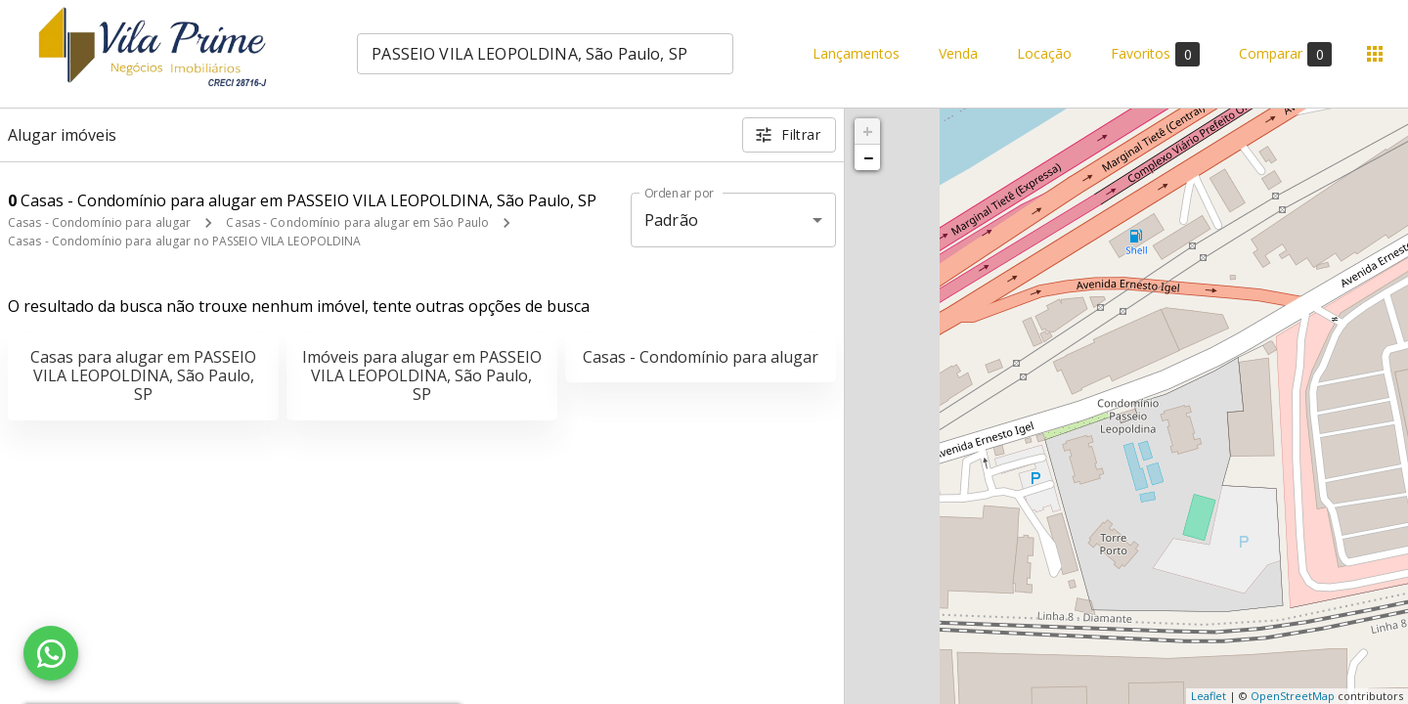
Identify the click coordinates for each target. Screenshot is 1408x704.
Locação (1044, 54)
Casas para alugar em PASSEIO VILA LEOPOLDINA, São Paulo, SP (143, 375)
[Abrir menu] (1374, 53)
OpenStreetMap (1293, 695)
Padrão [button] (671, 220)
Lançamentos (856, 54)
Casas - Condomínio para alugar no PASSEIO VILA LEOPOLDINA (184, 241)
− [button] (868, 157)
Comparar (1285, 54)
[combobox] (545, 53)
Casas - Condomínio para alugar (99, 222)
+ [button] (867, 131)
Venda (958, 54)
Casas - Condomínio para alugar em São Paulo (357, 222)
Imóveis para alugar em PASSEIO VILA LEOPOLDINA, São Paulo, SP (422, 375)
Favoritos (1155, 54)
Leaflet (1208, 695)
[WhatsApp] (50, 653)
